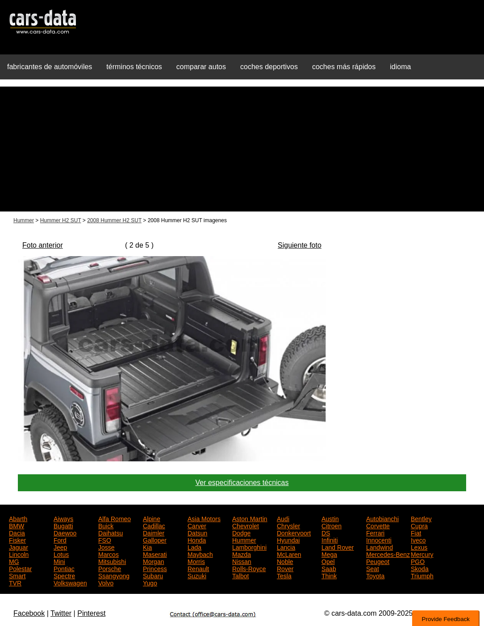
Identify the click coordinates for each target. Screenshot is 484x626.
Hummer (23, 220)
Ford (60, 539)
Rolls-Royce (249, 568)
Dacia (17, 532)
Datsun (197, 532)
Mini (59, 561)
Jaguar (18, 546)
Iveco (418, 539)
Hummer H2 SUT (60, 220)
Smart (17, 575)
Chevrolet (245, 525)
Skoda (420, 568)
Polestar (20, 568)
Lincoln (19, 553)
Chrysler (288, 525)
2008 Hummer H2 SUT (114, 220)
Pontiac (64, 568)
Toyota (375, 575)
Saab (328, 568)
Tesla (284, 575)
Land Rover (337, 546)
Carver (197, 525)
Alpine (151, 518)
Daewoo (65, 532)
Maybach (200, 553)
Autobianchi (382, 518)
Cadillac (154, 525)
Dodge (241, 532)
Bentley (421, 518)
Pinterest (91, 613)
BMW (16, 525)
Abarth (18, 518)
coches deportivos (269, 66)
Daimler (153, 532)
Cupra (419, 525)
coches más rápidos (344, 66)
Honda (197, 539)
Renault (198, 568)
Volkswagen (70, 582)
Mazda (241, 553)
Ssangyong (113, 575)
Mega (329, 553)
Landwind (379, 546)
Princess (155, 568)
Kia (147, 546)
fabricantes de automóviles (49, 66)
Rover (285, 568)
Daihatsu (110, 532)
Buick (105, 525)
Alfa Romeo (114, 518)
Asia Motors (204, 518)
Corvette (378, 525)
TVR (15, 582)
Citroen (331, 525)
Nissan (241, 561)
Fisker (17, 539)
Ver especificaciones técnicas (242, 482)
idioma (400, 66)
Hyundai (288, 539)
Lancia (286, 546)
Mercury (422, 553)
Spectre (64, 575)
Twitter (60, 613)
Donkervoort (294, 532)
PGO (418, 561)
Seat (372, 568)
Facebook (29, 613)
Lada (194, 546)
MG (14, 561)
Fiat (416, 532)
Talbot (240, 575)
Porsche (109, 568)
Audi (283, 518)
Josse (106, 546)
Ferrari (375, 532)
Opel (328, 561)
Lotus (61, 553)
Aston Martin (249, 518)
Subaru (153, 575)
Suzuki (197, 575)
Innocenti (379, 539)
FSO (104, 539)
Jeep (60, 546)
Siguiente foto (299, 245)
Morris (196, 561)
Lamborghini (249, 546)
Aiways (63, 518)
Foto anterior (42, 245)
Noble (285, 561)
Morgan (153, 561)
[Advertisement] (242, 149)
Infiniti (329, 539)
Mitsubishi (112, 561)
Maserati (155, 553)
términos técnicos (134, 66)
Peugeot (377, 561)
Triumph (422, 575)
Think (329, 575)
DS (325, 532)
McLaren (289, 553)
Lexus (419, 546)
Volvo (105, 582)
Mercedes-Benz (388, 553)
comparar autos (201, 66)
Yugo (150, 582)
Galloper (155, 539)
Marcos (108, 553)
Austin (330, 518)
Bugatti (63, 525)
